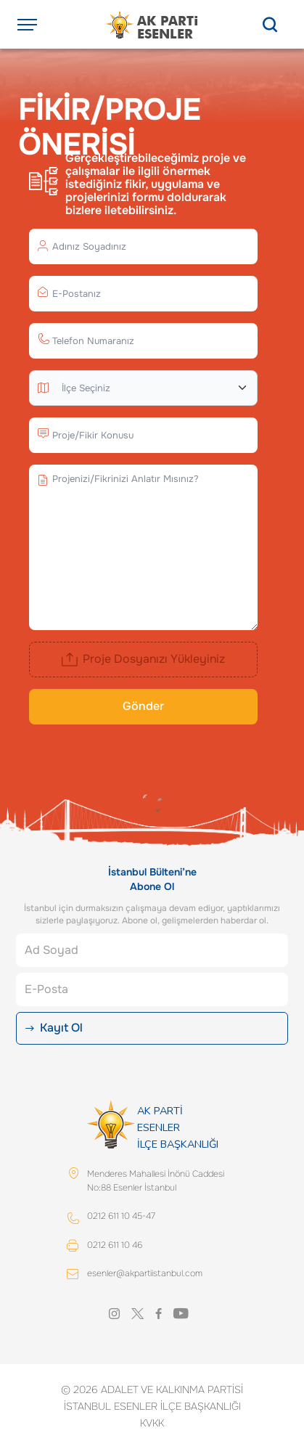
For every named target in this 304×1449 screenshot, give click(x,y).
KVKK (152, 1422)
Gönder (143, 706)
